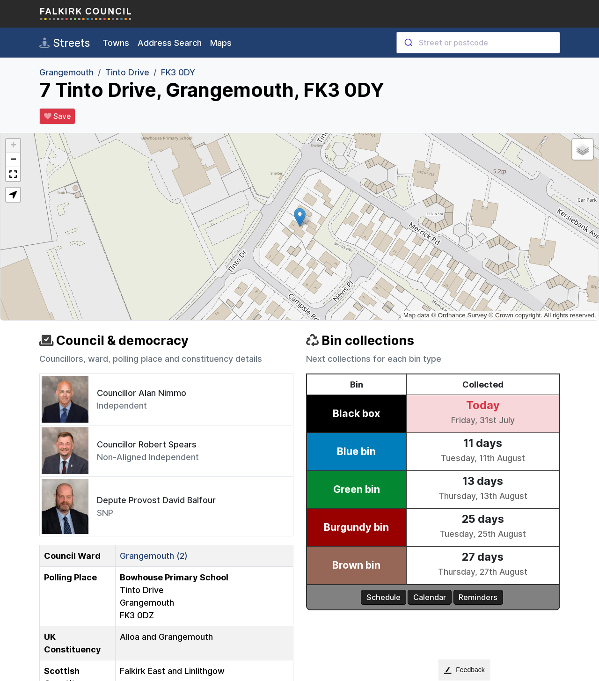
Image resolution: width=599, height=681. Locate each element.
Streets (64, 43)
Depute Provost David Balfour (156, 500)
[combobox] (478, 42)
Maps (221, 43)
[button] (300, 217)
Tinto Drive (127, 72)
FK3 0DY (178, 72)
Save (57, 116)
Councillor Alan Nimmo (141, 393)
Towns (115, 43)
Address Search (170, 43)
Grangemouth (66, 72)
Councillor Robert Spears (147, 444)
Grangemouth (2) (154, 556)
